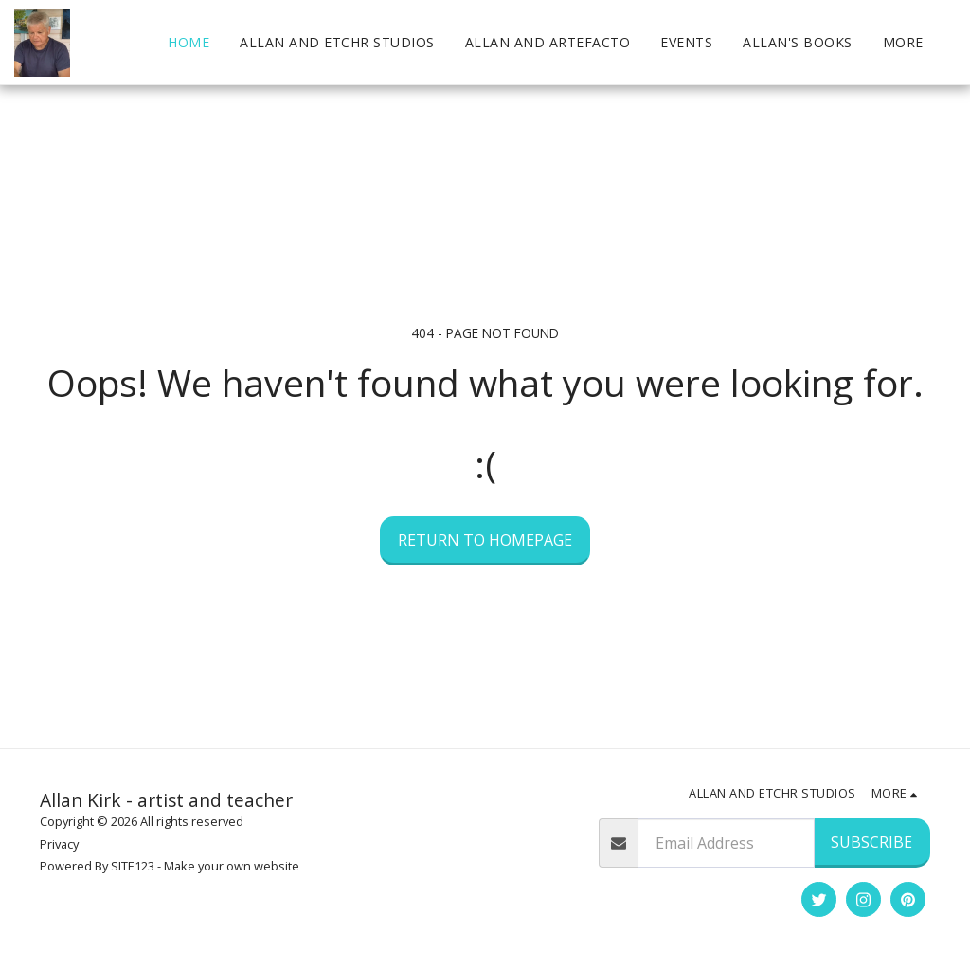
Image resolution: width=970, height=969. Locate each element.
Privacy (59, 843)
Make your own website (231, 865)
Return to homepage (485, 539)
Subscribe (871, 842)
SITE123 (132, 865)
